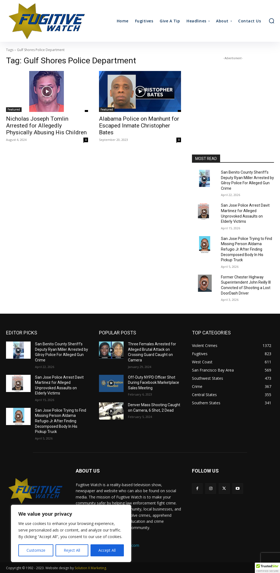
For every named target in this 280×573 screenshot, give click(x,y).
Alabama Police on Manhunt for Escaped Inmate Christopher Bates (139, 125)
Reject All (72, 550)
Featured (14, 109)
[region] (71, 533)
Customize (36, 550)
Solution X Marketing (90, 568)
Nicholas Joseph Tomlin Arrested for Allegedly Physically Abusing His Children (46, 125)
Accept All (107, 550)
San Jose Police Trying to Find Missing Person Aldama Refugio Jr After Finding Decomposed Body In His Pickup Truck (246, 249)
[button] (272, 21)
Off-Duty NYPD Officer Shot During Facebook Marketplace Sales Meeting (153, 382)
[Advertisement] (233, 95)
